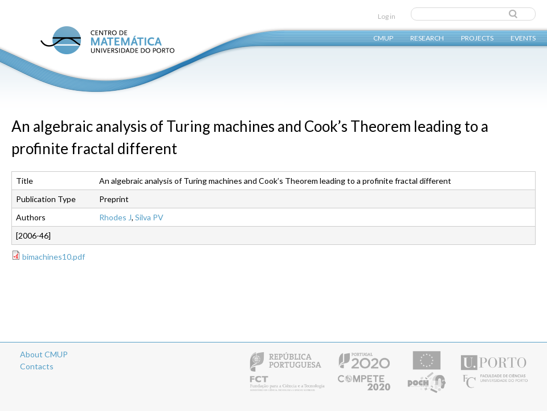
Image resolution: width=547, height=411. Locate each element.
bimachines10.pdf (53, 256)
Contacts (37, 366)
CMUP (383, 37)
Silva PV (149, 217)
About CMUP (44, 354)
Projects (477, 37)
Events (523, 37)
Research (427, 37)
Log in (386, 16)
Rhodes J (115, 217)
